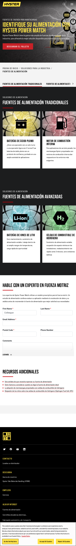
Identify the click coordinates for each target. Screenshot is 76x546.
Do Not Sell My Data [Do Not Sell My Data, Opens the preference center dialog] (10, 542)
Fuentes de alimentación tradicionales (22, 84)
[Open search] (64, 4)
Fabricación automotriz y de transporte (17, 520)
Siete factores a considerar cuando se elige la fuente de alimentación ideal (32, 385)
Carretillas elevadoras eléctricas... (15, 515)
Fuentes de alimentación (11, 510)
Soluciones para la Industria (35, 68)
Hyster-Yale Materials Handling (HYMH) (16, 481)
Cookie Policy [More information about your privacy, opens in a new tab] (26, 536)
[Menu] (72, 4)
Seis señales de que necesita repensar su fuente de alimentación (28, 382)
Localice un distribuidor (11, 463)
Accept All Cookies (46, 542)
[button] (71, 83)
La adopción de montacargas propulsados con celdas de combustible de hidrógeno (34, 388)
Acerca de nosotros (10, 477)
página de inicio (10, 68)
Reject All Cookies (64, 542)
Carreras (6, 495)
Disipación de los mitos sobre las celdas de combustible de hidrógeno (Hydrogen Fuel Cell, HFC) (39, 391)
